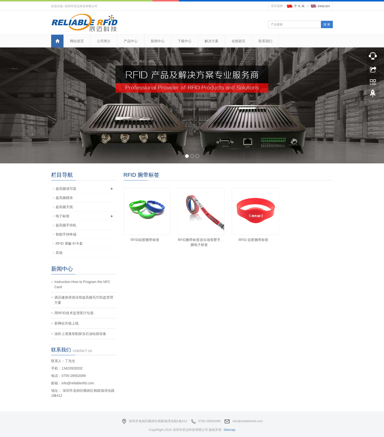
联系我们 (265, 41)
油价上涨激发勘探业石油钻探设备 (80, 334)
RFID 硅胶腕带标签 (253, 240)
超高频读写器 (66, 189)
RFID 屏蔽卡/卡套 (69, 243)
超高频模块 (64, 198)
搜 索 (326, 24)
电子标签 (62, 216)
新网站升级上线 (66, 323)
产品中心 (131, 41)
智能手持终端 (66, 234)
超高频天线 (64, 207)
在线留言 (238, 41)
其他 (59, 253)
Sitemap (229, 430)
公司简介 (104, 41)
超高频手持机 (66, 225)
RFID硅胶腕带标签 (144, 240)
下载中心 (185, 41)
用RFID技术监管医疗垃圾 (74, 313)
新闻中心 (158, 41)
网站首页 (77, 41)
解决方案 (211, 41)
